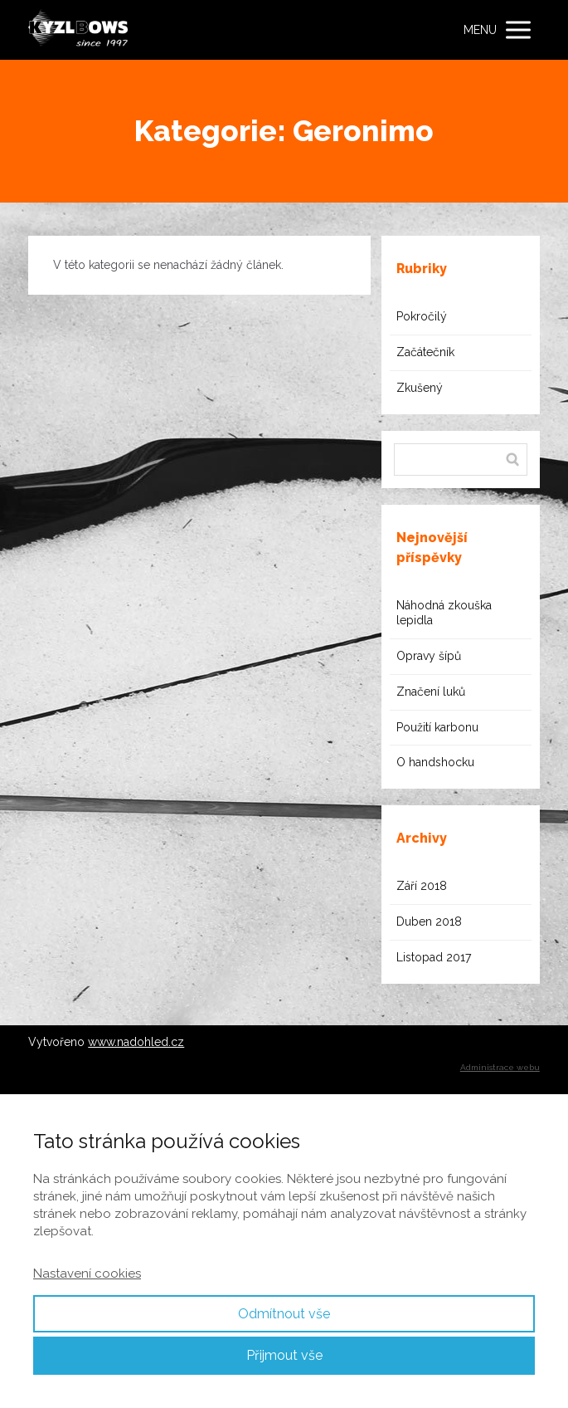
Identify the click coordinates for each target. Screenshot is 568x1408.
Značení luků (430, 691)
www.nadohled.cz (136, 1042)
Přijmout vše (284, 1355)
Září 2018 (421, 885)
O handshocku (435, 762)
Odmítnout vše (284, 1314)
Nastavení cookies (87, 1273)
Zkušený (419, 387)
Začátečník (425, 352)
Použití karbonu (437, 727)
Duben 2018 (429, 921)
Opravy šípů (428, 655)
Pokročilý (421, 316)
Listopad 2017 (433, 957)
